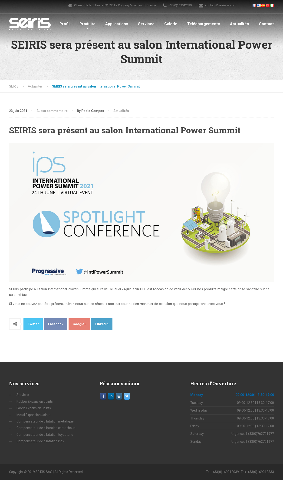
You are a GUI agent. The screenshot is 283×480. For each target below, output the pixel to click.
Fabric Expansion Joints (33, 408)
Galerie (170, 23)
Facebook (55, 324)
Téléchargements (203, 23)
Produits (87, 23)
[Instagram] (119, 396)
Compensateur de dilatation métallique (45, 421)
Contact (266, 23)
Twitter (33, 324)
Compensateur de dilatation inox (40, 441)
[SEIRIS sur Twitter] (127, 396)
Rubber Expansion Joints (34, 401)
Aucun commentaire (52, 111)
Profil (64, 23)
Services (146, 23)
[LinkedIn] (111, 396)
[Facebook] (103, 396)
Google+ (79, 324)
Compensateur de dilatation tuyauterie (44, 434)
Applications (116, 23)
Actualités (239, 23)
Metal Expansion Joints (33, 415)
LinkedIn (102, 324)
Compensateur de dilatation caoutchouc (45, 428)
